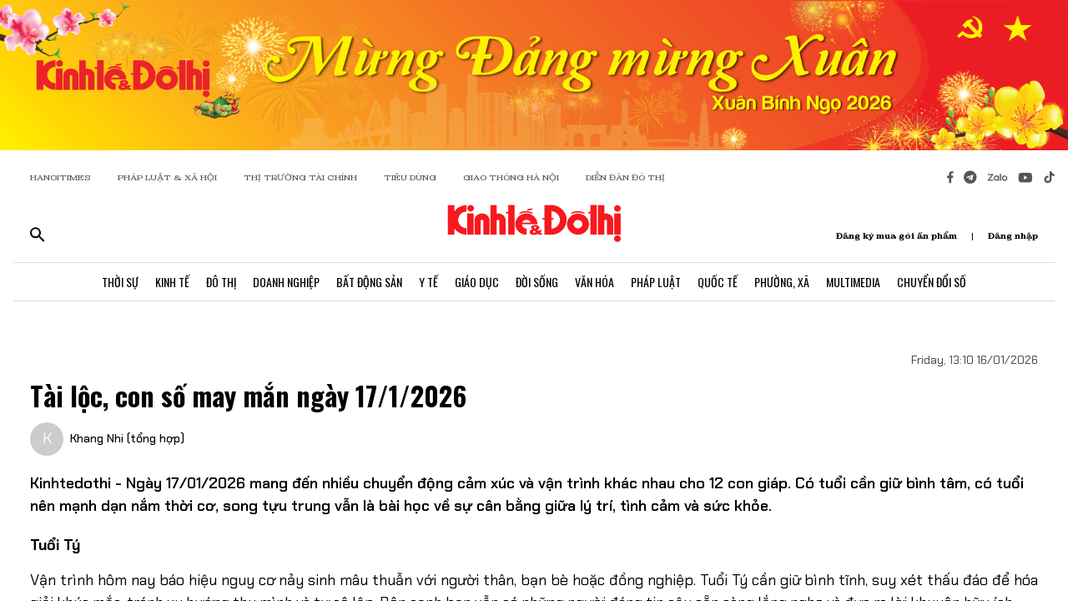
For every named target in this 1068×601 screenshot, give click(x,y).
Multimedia (853, 281)
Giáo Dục (477, 281)
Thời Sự (120, 281)
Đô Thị (221, 281)
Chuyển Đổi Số (931, 281)
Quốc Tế (718, 281)
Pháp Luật (656, 281)
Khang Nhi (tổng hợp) (127, 438)
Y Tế (428, 281)
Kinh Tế (172, 281)
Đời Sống (537, 281)
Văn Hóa (594, 281)
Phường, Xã (781, 281)
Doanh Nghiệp (286, 281)
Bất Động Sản (369, 281)
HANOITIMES (60, 177)
